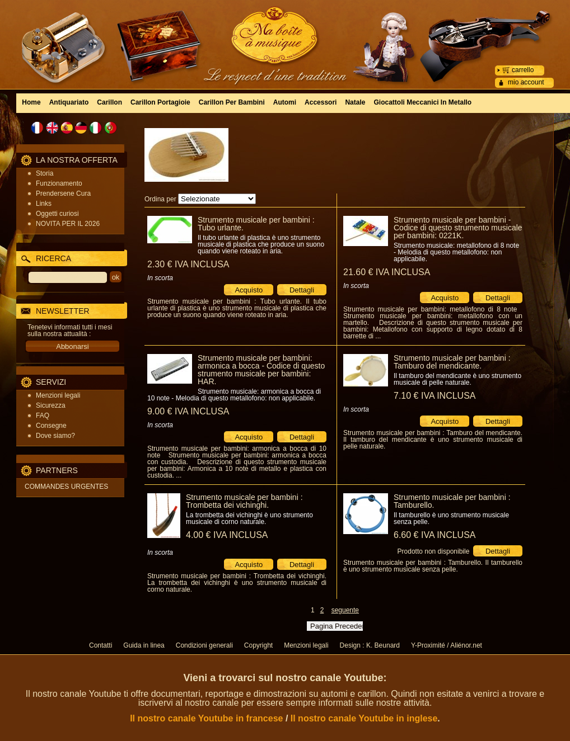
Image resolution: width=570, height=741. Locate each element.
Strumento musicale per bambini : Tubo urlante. (256, 224)
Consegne (51, 426)
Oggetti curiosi (57, 214)
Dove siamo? (55, 436)
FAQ (42, 415)
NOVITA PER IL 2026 (68, 224)
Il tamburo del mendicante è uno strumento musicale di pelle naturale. (457, 379)
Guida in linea (143, 645)
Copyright (258, 645)
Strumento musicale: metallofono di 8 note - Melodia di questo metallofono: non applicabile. (456, 252)
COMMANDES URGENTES (66, 486)
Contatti (100, 645)
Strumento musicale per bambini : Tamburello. (452, 501)
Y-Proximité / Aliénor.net (446, 645)
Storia (44, 173)
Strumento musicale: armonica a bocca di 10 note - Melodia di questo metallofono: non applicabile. (234, 395)
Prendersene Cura (63, 193)
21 (386, 272)
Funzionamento (59, 183)
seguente (345, 610)
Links (44, 203)
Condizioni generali (204, 645)
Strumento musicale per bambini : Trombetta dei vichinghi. (244, 501)
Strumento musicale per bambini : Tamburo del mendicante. (452, 362)
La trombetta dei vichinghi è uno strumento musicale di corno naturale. (249, 518)
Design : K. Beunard (370, 645)
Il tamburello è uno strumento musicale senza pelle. (451, 518)
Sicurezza (51, 405)
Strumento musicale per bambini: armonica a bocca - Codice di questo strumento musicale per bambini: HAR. (261, 369)
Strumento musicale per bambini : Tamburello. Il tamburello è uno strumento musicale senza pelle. (432, 566)
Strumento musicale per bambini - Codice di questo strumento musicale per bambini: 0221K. (458, 227)
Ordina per (160, 199)
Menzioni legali (58, 395)
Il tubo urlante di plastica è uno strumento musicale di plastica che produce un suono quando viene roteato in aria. (261, 244)
